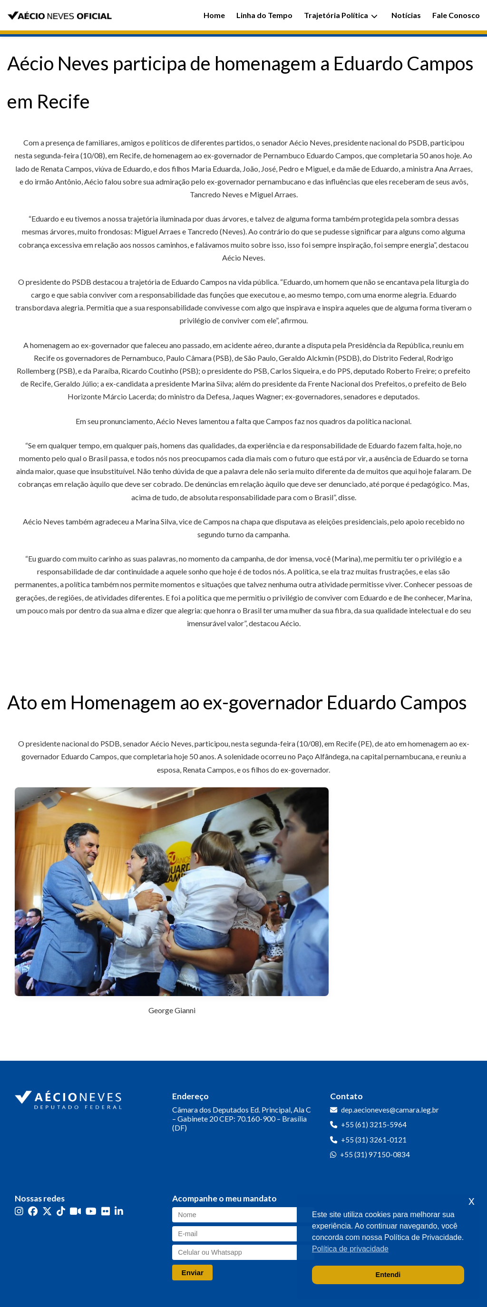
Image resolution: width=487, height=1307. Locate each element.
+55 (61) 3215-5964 (374, 1124)
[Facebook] (33, 1211)
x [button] (471, 1200)
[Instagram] (19, 1211)
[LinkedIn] (119, 1211)
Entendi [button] (388, 1274)
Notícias (406, 14)
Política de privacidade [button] (350, 1249)
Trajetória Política (341, 14)
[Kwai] (75, 1211)
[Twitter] (47, 1211)
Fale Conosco (456, 14)
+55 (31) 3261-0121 (374, 1139)
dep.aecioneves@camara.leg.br (390, 1109)
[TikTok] (61, 1211)
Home (214, 14)
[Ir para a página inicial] (69, 1098)
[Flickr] (105, 1211)
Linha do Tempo (264, 14)
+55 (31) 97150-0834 (375, 1154)
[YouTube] (91, 1211)
